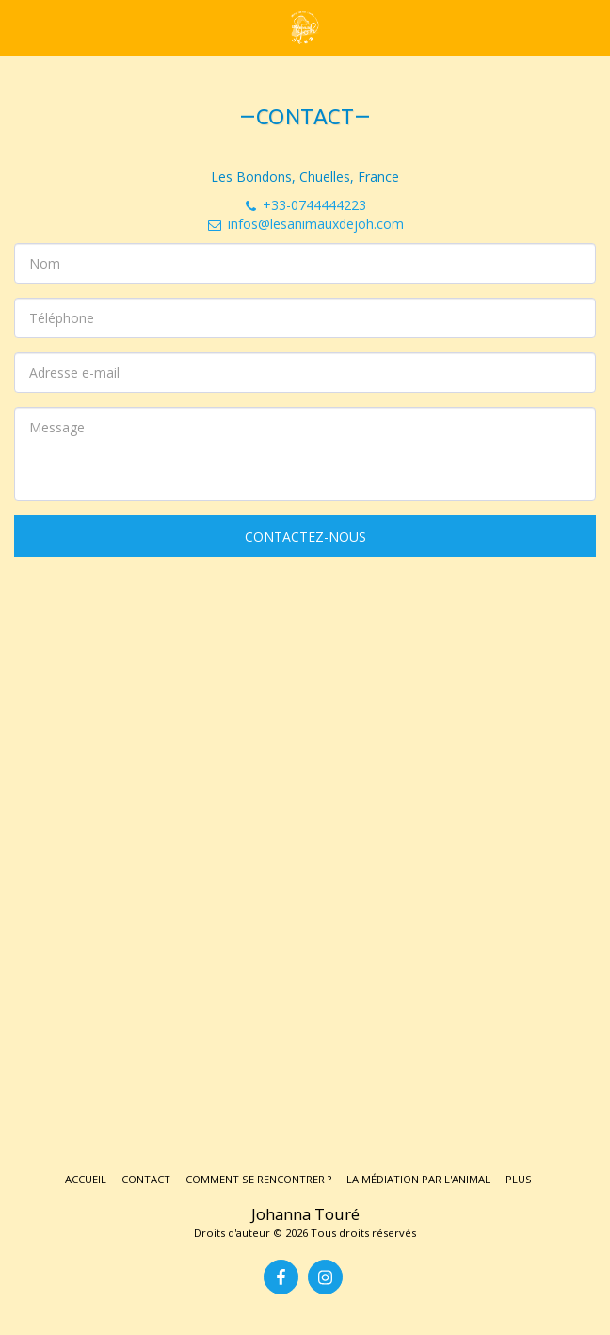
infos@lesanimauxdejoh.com (305, 224)
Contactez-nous (305, 536)
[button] (21, 27)
